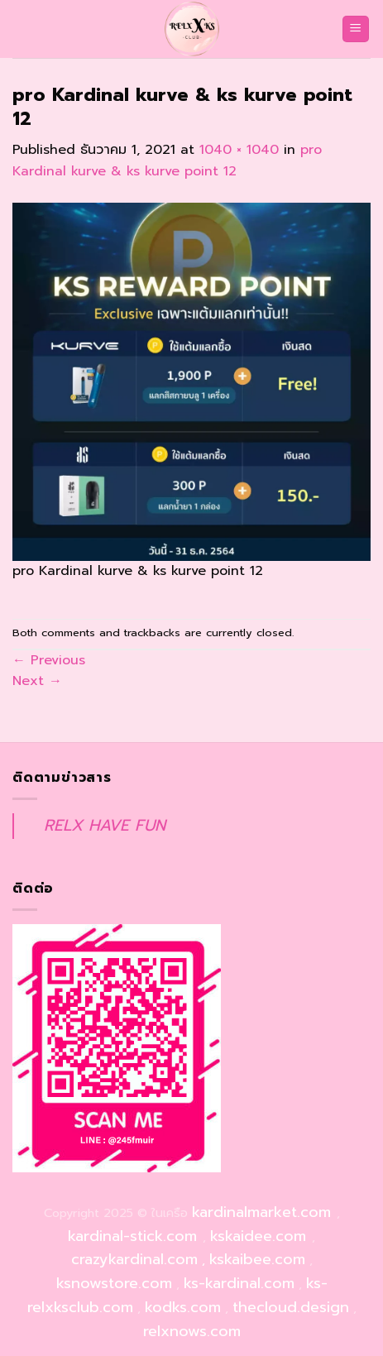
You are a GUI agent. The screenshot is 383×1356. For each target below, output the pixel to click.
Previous (48, 660)
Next (37, 681)
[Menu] (356, 29)
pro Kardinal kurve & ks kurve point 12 (167, 160)
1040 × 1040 (239, 150)
